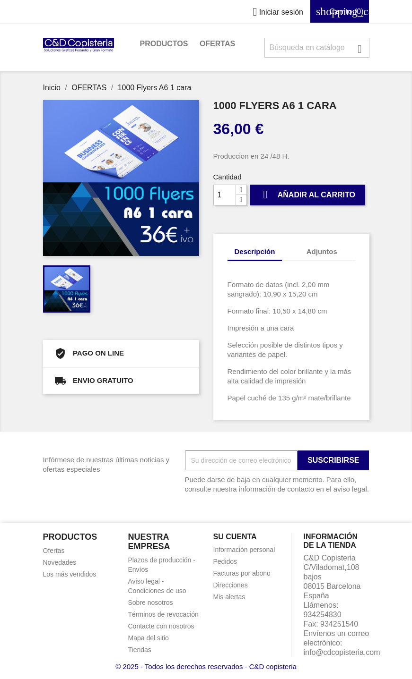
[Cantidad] (224, 195)
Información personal (244, 549)
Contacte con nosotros (161, 626)
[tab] (291, 246)
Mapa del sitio (148, 638)
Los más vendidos (69, 574)
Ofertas (54, 550)
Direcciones (230, 585)
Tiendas (139, 650)
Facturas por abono (242, 573)
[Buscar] (316, 48)
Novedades (60, 562)
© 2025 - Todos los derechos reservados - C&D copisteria (206, 666)
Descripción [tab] (255, 251)
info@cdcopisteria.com (342, 652)
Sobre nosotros (150, 602)
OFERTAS (217, 44)
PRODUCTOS (164, 44)
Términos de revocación (163, 614)
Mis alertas (229, 597)
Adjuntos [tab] (322, 251)
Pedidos (225, 561)
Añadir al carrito (307, 194)
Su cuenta (235, 537)
